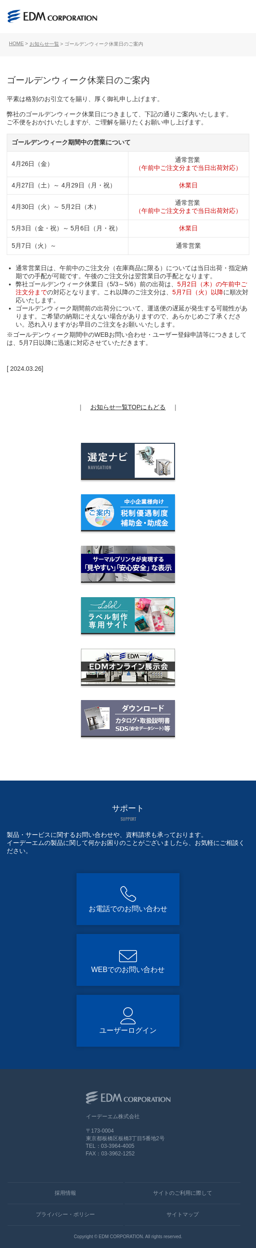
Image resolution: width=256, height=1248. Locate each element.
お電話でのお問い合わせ (128, 909)
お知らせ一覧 (44, 44)
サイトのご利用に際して (182, 1193)
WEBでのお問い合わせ (128, 969)
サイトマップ (182, 1214)
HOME (16, 43)
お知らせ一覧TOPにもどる (128, 407)
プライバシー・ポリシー (65, 1214)
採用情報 (65, 1193)
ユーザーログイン (128, 1030)
